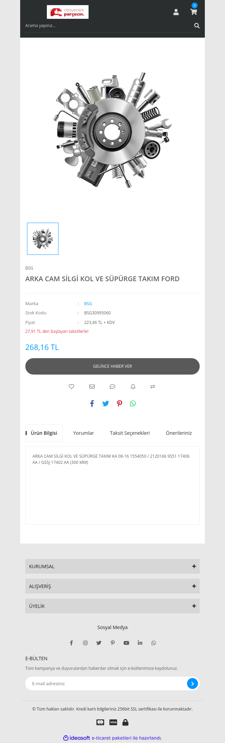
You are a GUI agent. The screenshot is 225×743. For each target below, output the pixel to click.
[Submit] (192, 683)
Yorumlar (83, 433)
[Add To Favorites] (71, 386)
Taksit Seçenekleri (130, 433)
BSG (29, 268)
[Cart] (193, 12)
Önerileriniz (179, 433)
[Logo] (68, 12)
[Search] (112, 25)
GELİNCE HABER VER (112, 366)
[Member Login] (176, 12)
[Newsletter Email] (112, 683)
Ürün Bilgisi (44, 433)
